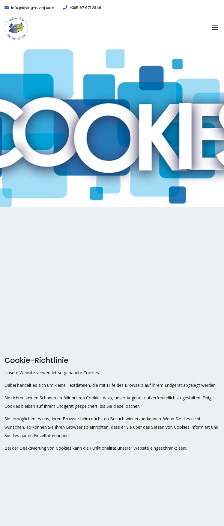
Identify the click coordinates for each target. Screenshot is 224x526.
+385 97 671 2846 (82, 7)
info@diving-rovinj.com (29, 7)
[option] (112, 128)
